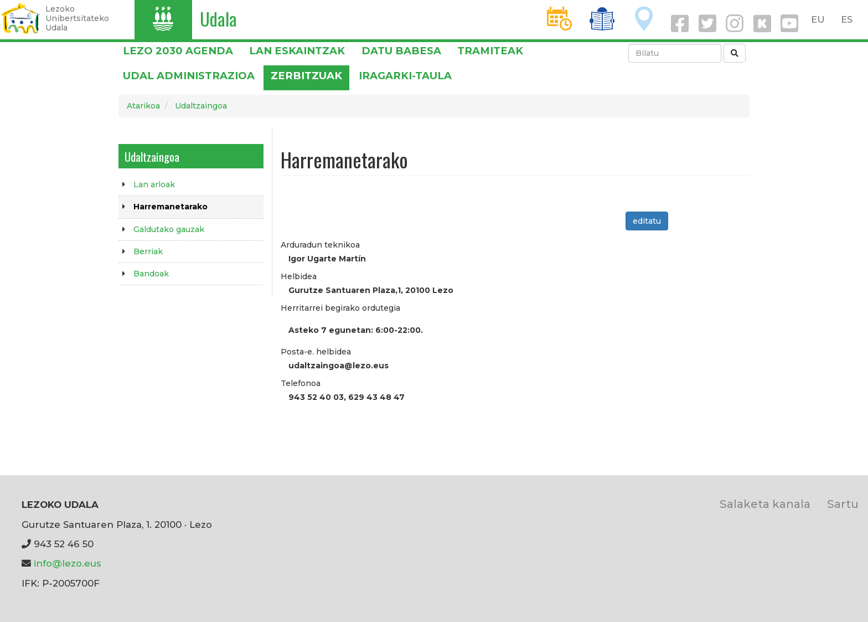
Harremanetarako (170, 207)
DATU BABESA (401, 50)
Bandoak (151, 274)
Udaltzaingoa (201, 106)
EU (818, 19)
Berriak (148, 251)
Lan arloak (154, 184)
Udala (218, 19)
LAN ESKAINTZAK (297, 50)
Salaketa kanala (765, 504)
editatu (647, 221)
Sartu (843, 504)
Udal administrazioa (189, 75)
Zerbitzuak (306, 75)
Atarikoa (143, 106)
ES (846, 19)
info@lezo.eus (67, 563)
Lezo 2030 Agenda (178, 50)
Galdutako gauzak (168, 229)
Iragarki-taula (405, 75)
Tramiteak (490, 50)
